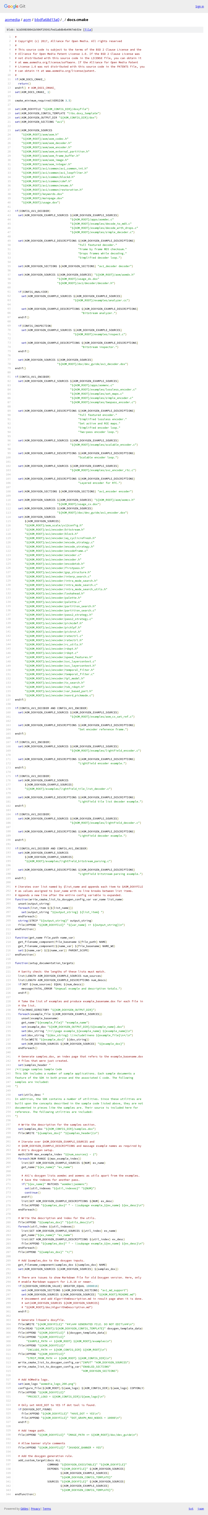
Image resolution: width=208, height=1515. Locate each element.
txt (191, 1508)
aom (27, 19)
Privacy (35, 1509)
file (88, 29)
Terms (47, 1509)
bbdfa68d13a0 (46, 19)
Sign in (199, 6)
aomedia (12, 19)
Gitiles (24, 1509)
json (200, 1508)
